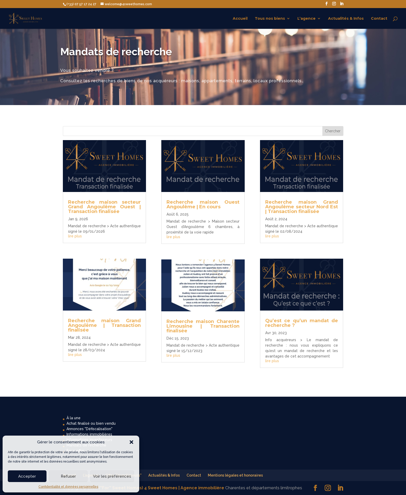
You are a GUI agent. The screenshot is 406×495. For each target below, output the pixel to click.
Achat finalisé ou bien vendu (91, 423)
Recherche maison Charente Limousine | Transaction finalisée (203, 326)
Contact (379, 19)
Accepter (27, 476)
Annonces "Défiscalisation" (89, 429)
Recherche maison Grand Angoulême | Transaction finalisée (104, 325)
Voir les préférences (112, 476)
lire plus (75, 236)
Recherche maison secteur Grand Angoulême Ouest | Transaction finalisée (104, 206)
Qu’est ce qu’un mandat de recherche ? (301, 323)
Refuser (68, 476)
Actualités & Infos (346, 19)
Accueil (240, 19)
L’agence (306, 19)
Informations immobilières (89, 434)
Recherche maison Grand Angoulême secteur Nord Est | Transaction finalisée (301, 206)
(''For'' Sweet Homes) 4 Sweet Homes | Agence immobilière (161, 487)
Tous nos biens (270, 19)
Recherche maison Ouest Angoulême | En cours (203, 204)
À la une (73, 418)
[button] (131, 442)
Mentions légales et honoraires (235, 475)
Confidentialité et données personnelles (68, 487)
